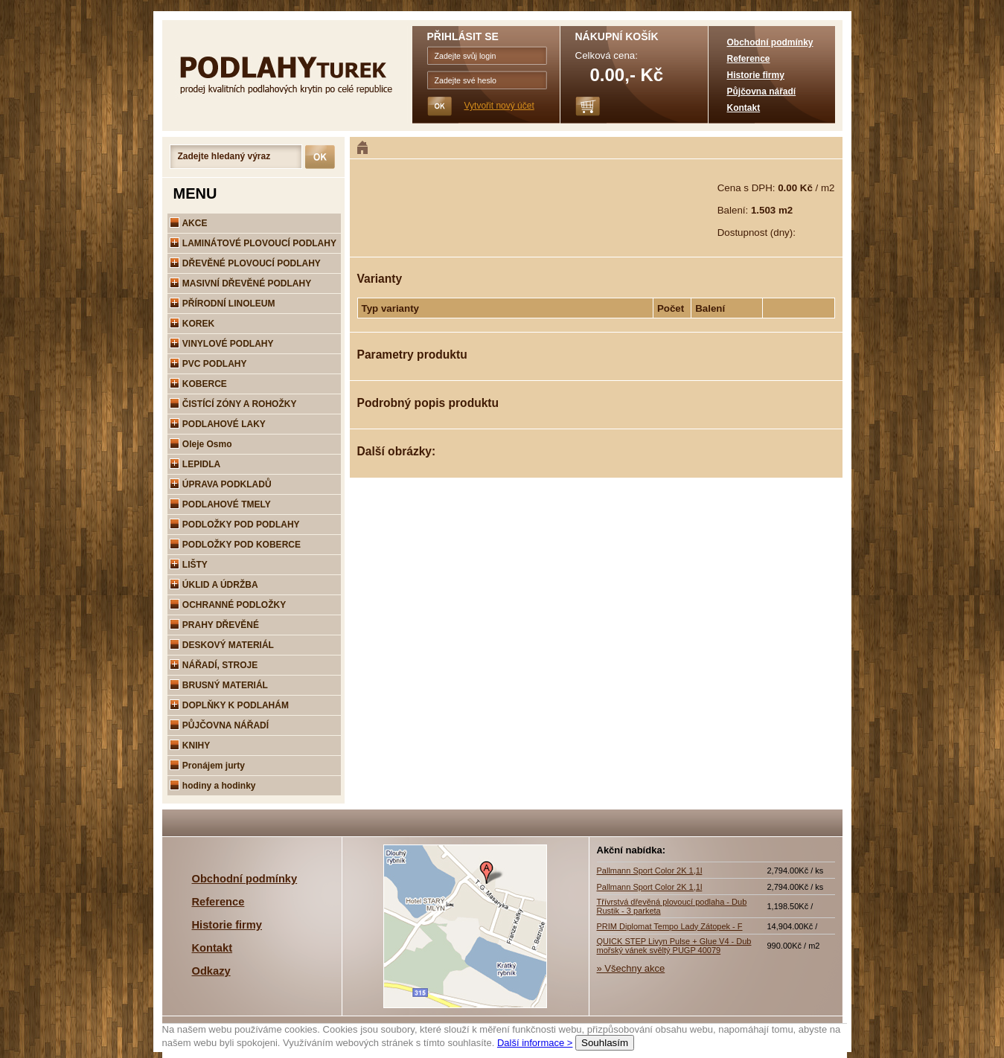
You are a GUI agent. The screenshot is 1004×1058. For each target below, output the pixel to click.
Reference (748, 59)
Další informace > (535, 1042)
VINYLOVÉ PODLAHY (222, 344)
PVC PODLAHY (208, 364)
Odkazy (211, 971)
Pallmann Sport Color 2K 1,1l (650, 870)
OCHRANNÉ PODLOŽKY (228, 605)
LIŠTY (189, 565)
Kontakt (744, 108)
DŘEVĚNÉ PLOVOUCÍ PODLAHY (245, 263)
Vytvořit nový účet (499, 105)
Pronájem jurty (207, 765)
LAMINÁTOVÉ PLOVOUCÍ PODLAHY (253, 243)
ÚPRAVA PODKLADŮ (221, 484)
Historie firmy (755, 75)
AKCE (189, 223)
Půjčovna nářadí (761, 91)
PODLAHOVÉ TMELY (220, 504)
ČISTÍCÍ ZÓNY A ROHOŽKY (233, 404)
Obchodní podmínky (770, 42)
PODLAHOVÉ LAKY (218, 424)
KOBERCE (198, 384)
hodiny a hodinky (213, 785)
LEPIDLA (195, 464)
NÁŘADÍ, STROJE (214, 665)
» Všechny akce (631, 968)
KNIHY (190, 745)
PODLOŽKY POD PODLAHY (235, 524)
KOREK (192, 323)
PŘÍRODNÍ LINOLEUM (222, 303)
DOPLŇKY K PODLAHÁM (229, 705)
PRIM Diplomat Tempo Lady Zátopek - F (670, 926)
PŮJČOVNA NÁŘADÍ (219, 725)
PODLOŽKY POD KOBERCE (235, 544)
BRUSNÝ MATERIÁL (219, 685)
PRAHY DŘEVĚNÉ (214, 625)
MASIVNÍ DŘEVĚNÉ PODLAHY (241, 283)
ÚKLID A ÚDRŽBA (214, 585)
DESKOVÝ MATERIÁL (222, 645)
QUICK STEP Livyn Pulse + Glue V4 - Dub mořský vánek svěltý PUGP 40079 (674, 946)
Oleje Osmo (201, 444)
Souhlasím (604, 1042)
